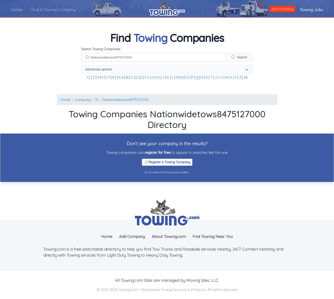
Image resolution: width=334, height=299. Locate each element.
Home (16, 9)
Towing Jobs (311, 9)
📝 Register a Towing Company (167, 162)
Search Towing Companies (100, 49)
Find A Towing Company (53, 9)
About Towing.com (169, 236)
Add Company (282, 9)
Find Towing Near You (213, 236)
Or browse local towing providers (167, 172)
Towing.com (131, 280)
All (245, 77)
